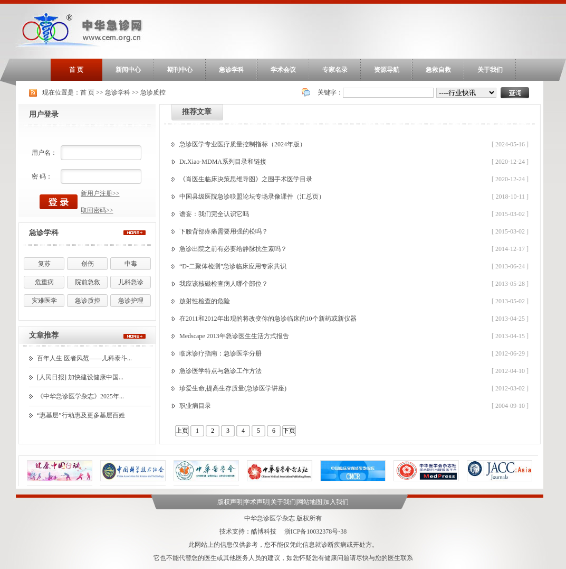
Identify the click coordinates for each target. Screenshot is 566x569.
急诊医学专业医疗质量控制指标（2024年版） (242, 144)
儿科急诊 (130, 282)
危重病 (44, 282)
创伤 (87, 263)
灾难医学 (44, 300)
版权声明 (230, 502)
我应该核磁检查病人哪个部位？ (223, 283)
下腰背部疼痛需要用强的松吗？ (223, 231)
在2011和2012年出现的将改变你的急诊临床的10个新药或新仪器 (268, 318)
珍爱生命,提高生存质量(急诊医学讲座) (232, 388)
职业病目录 (195, 405)
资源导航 (386, 69)
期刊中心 (180, 69)
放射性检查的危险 (204, 301)
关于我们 (490, 69)
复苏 (44, 263)
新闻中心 (128, 69)
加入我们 (336, 502)
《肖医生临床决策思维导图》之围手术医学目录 (245, 179)
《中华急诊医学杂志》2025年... (80, 396)
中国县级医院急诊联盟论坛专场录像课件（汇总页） (252, 196)
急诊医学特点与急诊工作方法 (220, 371)
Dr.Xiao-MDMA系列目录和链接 (222, 161)
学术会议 (283, 69)
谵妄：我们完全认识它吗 (214, 214)
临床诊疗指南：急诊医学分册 (220, 353)
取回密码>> (97, 210)
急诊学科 (231, 69)
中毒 (130, 263)
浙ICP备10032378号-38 (315, 531)
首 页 (76, 69)
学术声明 (256, 502)
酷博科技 (263, 531)
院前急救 (87, 282)
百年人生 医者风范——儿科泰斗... (84, 358)
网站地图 (309, 502)
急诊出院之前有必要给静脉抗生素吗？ (233, 249)
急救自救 (438, 69)
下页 (289, 430)
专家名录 (335, 69)
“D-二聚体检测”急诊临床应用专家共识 (232, 266)
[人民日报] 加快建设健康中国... (80, 377)
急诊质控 (153, 92)
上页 (182, 430)
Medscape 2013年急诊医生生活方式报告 (234, 336)
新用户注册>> (100, 193)
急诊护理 (130, 300)
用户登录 (44, 114)
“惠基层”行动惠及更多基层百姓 (81, 415)
